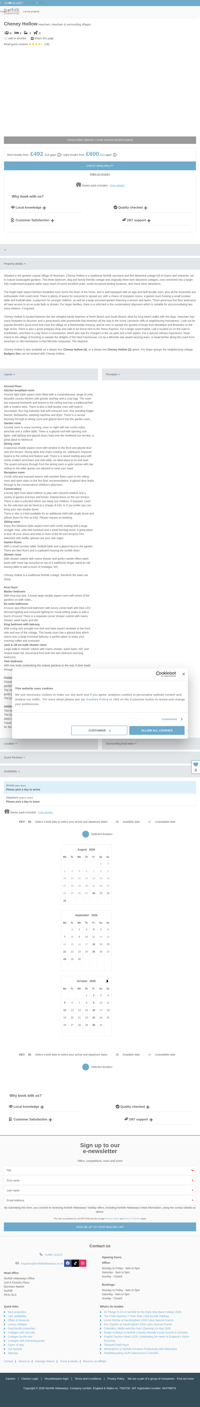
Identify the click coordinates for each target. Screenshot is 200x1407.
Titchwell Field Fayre (116, 1344)
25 (93, 951)
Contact (8, 1361)
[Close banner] (183, 674)
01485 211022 (12, 2)
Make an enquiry (100, 174)
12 (64, 1010)
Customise (169, 719)
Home (31, 11)
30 (93, 1024)
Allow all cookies (157, 730)
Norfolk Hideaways (12, 11)
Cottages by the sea (20, 1336)
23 (93, 1017)
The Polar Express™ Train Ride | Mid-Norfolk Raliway (136, 1316)
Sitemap (13, 1353)
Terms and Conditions (88, 1378)
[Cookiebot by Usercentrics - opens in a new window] (159, 674)
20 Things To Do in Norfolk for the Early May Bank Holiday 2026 (142, 1312)
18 (93, 944)
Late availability (17, 1316)
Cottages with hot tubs (21, 1332)
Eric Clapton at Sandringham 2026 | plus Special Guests (138, 1324)
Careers (10, 1378)
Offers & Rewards (118, 11)
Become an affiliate (94, 1361)
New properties (17, 1312)
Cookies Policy (97, 699)
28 (93, 893)
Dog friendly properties (21, 1328)
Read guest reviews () (26, 44)
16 (93, 1010)
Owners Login (29, 1378)
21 (64, 951)
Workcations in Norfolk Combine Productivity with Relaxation (140, 1349)
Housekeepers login (57, 1378)
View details (117, 185)
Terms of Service (132, 1218)
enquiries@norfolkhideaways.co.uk (42, 1263)
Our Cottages (58, 11)
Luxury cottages (17, 1324)
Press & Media (69, 1361)
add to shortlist (17, 38)
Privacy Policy (112, 1218)
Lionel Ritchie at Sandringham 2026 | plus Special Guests (139, 1320)
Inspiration (87, 11)
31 (64, 900)
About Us (24, 1361)
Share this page (44, 38)
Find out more (185, 1378)
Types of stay (16, 1344)
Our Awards (15, 1349)
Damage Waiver (45, 1361)
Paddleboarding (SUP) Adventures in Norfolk (131, 1353)
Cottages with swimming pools (26, 1340)
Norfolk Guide (151, 11)
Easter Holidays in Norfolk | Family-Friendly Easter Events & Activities (146, 1332)
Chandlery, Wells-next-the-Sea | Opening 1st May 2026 (137, 1328)
